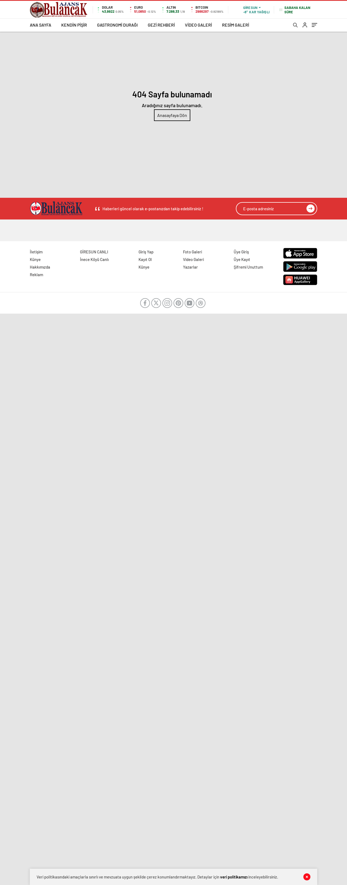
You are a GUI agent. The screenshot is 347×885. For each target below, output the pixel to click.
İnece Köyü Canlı (94, 259)
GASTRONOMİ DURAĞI (117, 24)
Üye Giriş (241, 251)
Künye (35, 259)
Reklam (36, 274)
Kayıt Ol (145, 259)
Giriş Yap (146, 251)
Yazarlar (190, 267)
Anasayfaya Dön (172, 115)
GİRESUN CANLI (94, 251)
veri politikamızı (234, 876)
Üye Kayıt (242, 259)
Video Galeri (193, 259)
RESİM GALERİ (235, 24)
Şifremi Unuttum (248, 267)
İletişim (36, 251)
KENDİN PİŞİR (74, 24)
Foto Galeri (192, 251)
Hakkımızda (40, 267)
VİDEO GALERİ (198, 24)
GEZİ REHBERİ (161, 24)
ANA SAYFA (40, 24)
